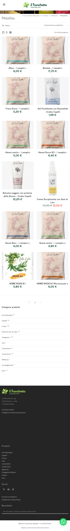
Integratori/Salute (9, 472)
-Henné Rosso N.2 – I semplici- (52, 152)
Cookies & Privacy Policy (11, 500)
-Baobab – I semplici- (52, 68)
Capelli (4, 321)
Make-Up (5, 360)
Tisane (4, 475)
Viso (3, 371)
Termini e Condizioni (9, 497)
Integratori (6, 337)
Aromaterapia (7, 315)
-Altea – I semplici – (17, 68)
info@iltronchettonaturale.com (14, 413)
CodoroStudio (31, 528)
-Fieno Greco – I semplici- (17, 108)
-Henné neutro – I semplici (17, 152)
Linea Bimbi (6, 349)
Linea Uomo (6, 354)
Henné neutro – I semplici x (52, 243)
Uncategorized (7, 365)
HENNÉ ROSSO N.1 (17, 283)
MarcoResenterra (43, 528)
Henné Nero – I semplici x (17, 243)
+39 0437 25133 (8, 410)
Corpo (4, 326)
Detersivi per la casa (9, 332)
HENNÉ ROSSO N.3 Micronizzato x (52, 283)
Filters (7, 26)
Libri (3, 343)
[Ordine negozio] (56, 25)
